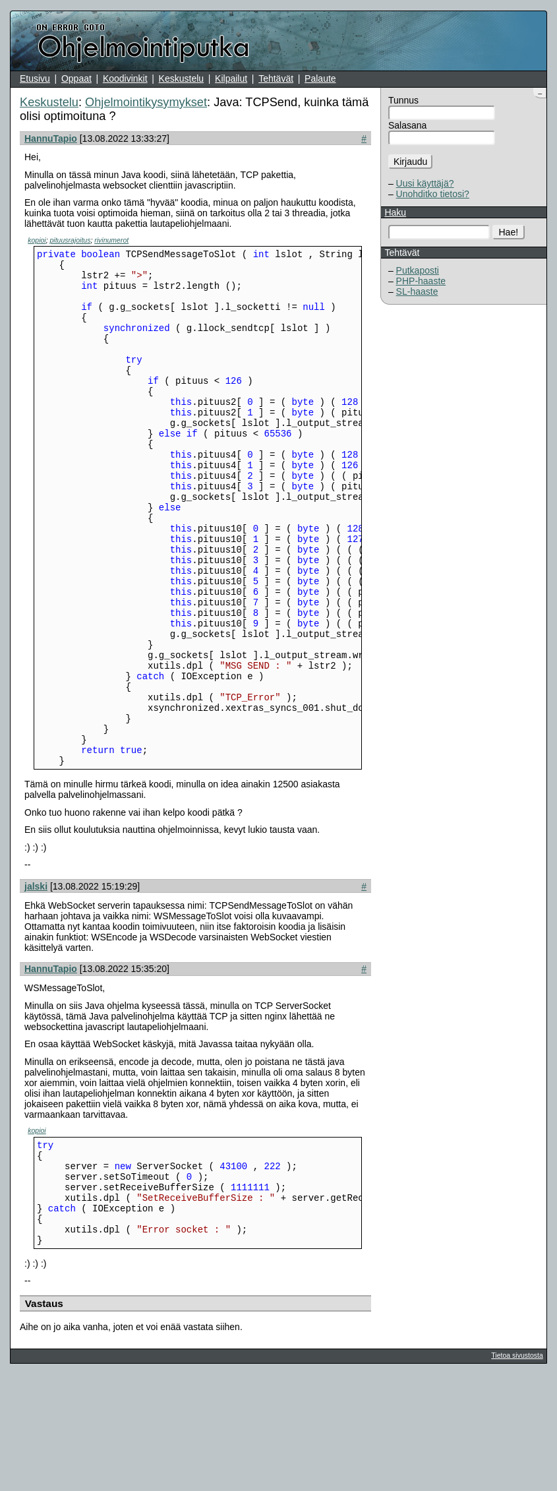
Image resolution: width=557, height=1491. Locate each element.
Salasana (407, 125)
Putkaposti (417, 270)
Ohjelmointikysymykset (146, 102)
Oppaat (76, 78)
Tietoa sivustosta (516, 1472)
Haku (395, 212)
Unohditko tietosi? (432, 194)
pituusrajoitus (70, 240)
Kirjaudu (410, 161)
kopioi (36, 240)
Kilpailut (231, 78)
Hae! (509, 232)
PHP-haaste (421, 281)
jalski (35, 983)
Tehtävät (275, 78)
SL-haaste (417, 291)
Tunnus (403, 100)
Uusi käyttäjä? (425, 183)
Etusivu (35, 78)
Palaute (320, 78)
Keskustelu (181, 78)
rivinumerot (111, 240)
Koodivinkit (125, 78)
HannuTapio (50, 138)
